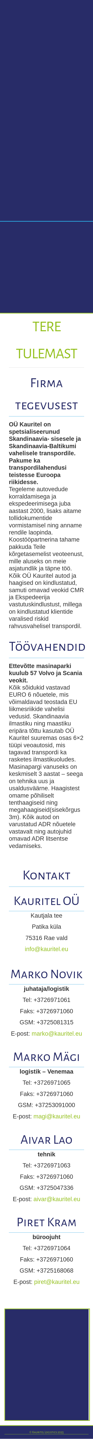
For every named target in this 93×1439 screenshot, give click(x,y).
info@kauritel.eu (46, 949)
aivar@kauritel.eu (57, 1199)
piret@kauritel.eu (57, 1282)
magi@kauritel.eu (57, 1116)
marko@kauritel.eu (57, 1033)
